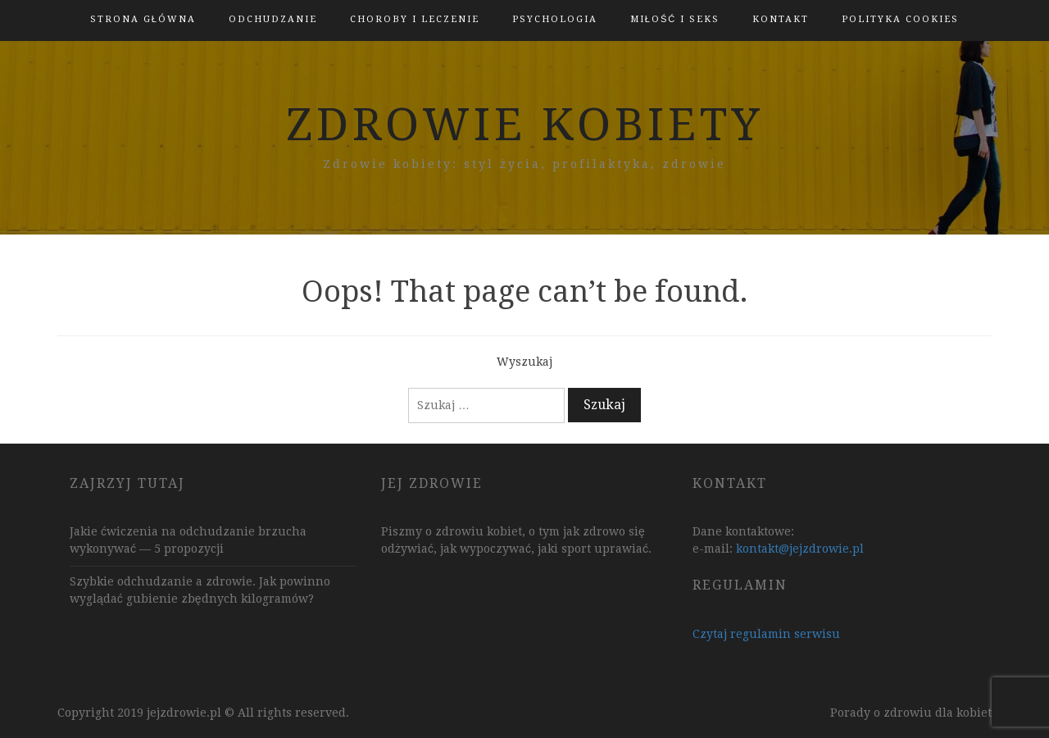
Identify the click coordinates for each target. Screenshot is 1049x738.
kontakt (780, 19)
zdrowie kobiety (525, 124)
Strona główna (143, 19)
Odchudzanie (273, 19)
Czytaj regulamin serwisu (766, 633)
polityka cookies (900, 19)
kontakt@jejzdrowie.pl (800, 548)
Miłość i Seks (675, 19)
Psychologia (554, 19)
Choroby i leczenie (414, 19)
